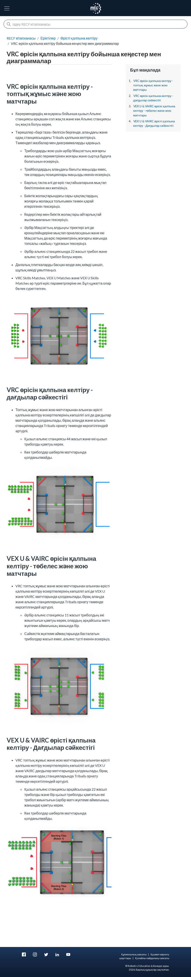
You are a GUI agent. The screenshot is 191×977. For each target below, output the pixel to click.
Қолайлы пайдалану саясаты (152, 958)
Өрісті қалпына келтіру (79, 38)
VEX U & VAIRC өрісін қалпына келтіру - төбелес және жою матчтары (154, 110)
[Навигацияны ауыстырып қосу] (7, 8)
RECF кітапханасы (21, 38)
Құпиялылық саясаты (134, 954)
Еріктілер (47, 38)
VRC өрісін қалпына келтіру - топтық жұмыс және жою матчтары (153, 85)
